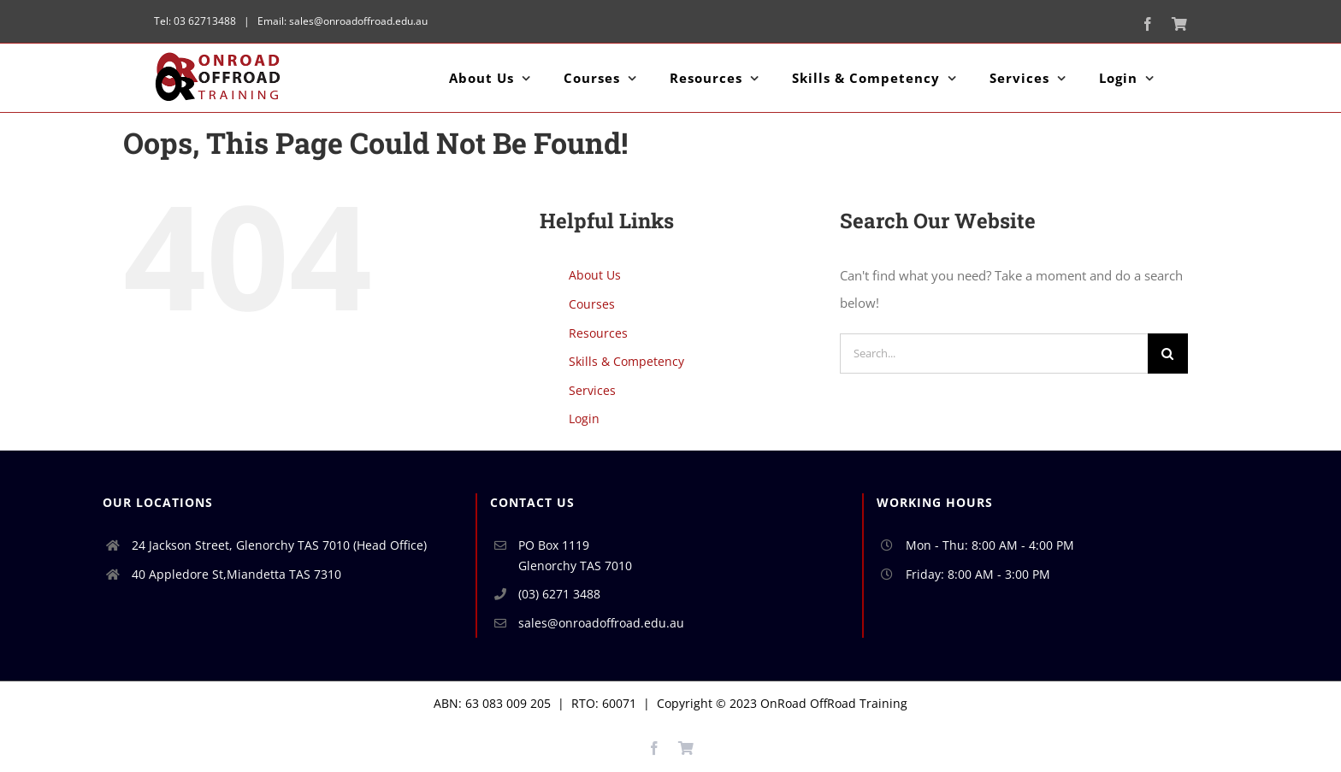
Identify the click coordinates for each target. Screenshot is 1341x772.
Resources (598, 333)
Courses (592, 304)
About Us (595, 275)
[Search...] (994, 353)
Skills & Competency (626, 361)
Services (592, 390)
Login (584, 418)
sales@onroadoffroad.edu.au (601, 623)
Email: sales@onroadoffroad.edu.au (341, 21)
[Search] (1168, 353)
